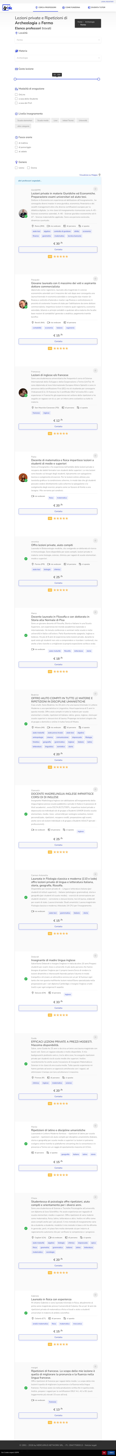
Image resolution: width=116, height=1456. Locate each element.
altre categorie (23, 126)
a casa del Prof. (23, 103)
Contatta (59, 249)
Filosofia (67, 651)
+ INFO (111, 1453)
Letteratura (78, 651)
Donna (32, 168)
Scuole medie (43, 120)
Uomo (19, 168)
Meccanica (77, 1323)
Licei (55, 120)
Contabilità (37, 328)
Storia (89, 651)
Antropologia (38, 737)
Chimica (57, 569)
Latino (89, 742)
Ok (104, 1453)
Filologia (88, 737)
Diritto (76, 231)
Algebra (47, 231)
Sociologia (50, 1252)
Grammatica (59, 742)
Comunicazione (62, 737)
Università (83, 120)
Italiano (59, 328)
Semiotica (61, 746)
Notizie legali (91, 1445)
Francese (36, 413)
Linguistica (49, 746)
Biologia (47, 569)
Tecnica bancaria (74, 236)
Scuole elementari (24, 120)
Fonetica (36, 742)
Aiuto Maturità (54, 651)
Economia (87, 231)
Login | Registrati (107, 1)
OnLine (20, 94)
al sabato (21, 151)
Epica (93, 1243)
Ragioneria (70, 328)
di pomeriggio (23, 147)
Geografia (47, 742)
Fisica (51, 498)
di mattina (21, 143)
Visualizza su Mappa (88, 175)
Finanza (36, 236)
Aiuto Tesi (36, 231)
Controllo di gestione (62, 231)
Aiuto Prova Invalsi (55, 732)
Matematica (59, 236)
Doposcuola (77, 737)
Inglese (46, 413)
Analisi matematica (40, 1323)
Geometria (46, 236)
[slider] (15, 79)
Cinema (50, 737)
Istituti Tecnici (68, 120)
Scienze (69, 1083)
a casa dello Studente (26, 98)
